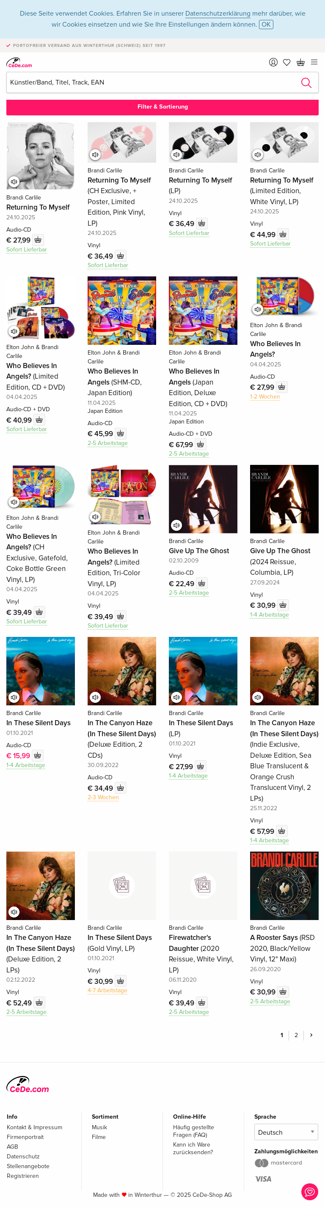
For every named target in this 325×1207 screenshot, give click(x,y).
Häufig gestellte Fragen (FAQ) (193, 1131)
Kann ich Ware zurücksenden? (193, 1148)
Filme (99, 1137)
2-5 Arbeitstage (108, 443)
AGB (12, 1146)
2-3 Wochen (103, 797)
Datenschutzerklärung (218, 13)
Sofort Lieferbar (26, 249)
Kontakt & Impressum (34, 1127)
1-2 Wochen (265, 396)
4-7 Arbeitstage (107, 990)
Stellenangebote (28, 1166)
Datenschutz (23, 1156)
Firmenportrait (25, 1137)
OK (266, 24)
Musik (99, 1127)
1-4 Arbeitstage (269, 614)
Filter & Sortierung (163, 106)
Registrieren (23, 1176)
